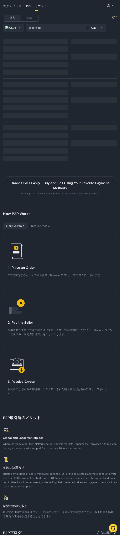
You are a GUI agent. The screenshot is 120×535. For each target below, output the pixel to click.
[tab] (12, 6)
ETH (89, 17)
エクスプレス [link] (12, 6)
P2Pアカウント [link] (36, 6)
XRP (54, 27)
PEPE (75, 27)
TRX (45, 27)
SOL (107, 17)
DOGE (65, 27)
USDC (66, 17)
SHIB (85, 27)
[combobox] (42, 38)
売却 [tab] (29, 17)
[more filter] (113, 38)
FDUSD (78, 17)
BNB (98, 17)
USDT (46, 17)
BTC (56, 17)
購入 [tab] (12, 17)
